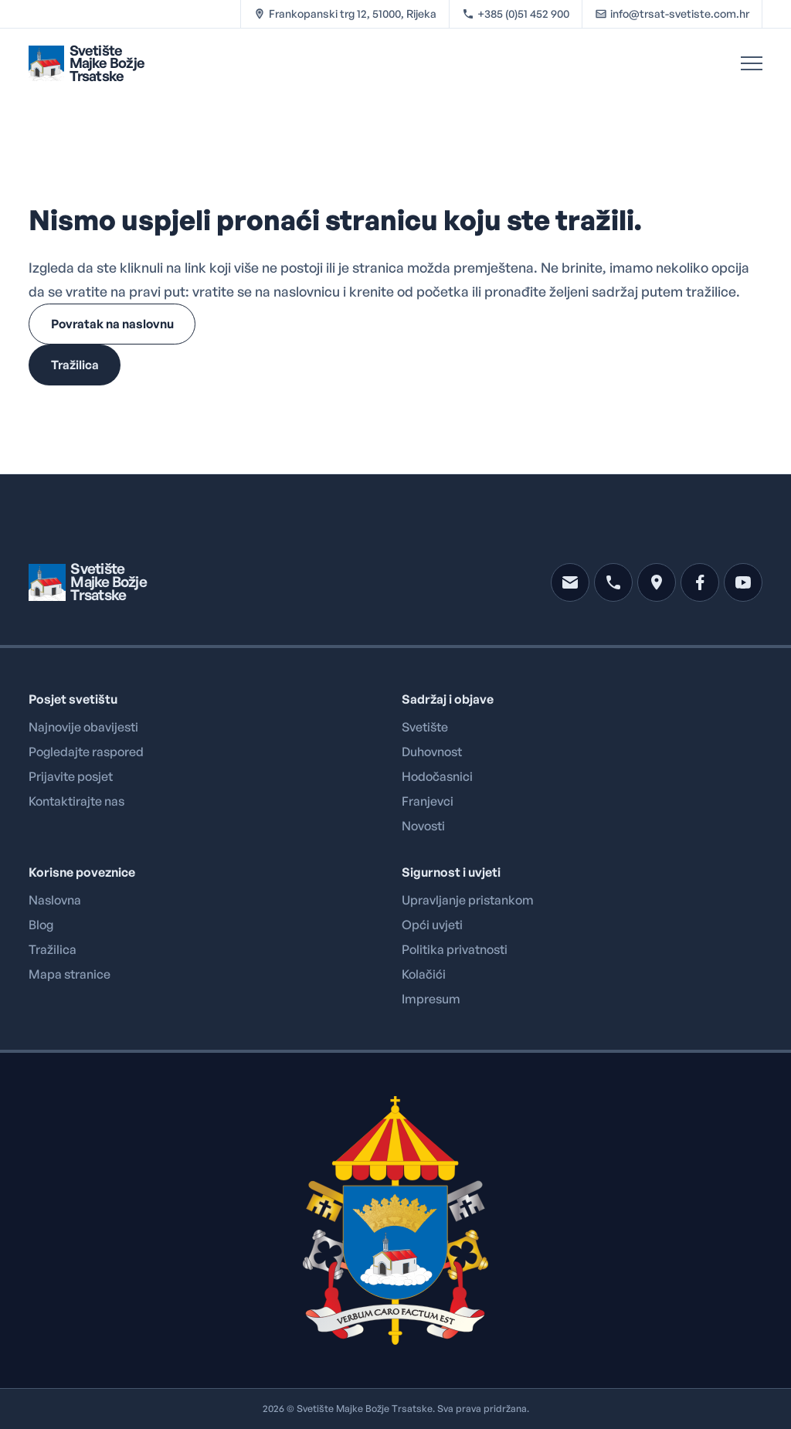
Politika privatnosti (455, 949)
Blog (41, 924)
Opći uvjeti (432, 924)
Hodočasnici (437, 776)
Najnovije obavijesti (83, 727)
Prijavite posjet (71, 776)
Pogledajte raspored (86, 751)
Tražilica (52, 949)
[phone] (613, 582)
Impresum (431, 998)
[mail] (570, 582)
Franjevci (427, 801)
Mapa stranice (69, 974)
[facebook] (700, 582)
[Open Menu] (751, 63)
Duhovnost (432, 751)
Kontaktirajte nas (76, 801)
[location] (656, 582)
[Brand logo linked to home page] (86, 63)
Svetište (425, 727)
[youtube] (743, 582)
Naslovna (55, 900)
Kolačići (424, 974)
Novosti (423, 825)
